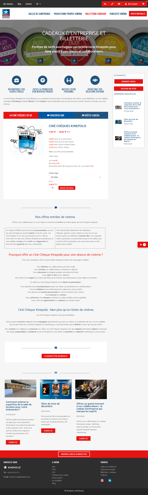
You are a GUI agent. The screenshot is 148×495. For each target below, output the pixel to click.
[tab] (20, 115)
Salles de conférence (39, 13)
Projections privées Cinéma (68, 13)
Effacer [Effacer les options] (51, 181)
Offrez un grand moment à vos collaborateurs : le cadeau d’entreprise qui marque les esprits (90, 407)
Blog (19, 4)
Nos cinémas (8, 4)
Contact (29, 4)
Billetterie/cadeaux (95, 13)
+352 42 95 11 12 (13, 472)
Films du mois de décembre (50, 405)
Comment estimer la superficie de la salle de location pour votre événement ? (19, 406)
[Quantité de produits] (53, 188)
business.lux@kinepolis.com (19, 477)
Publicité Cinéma (118, 13)
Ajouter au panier (67, 188)
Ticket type (53, 173)
